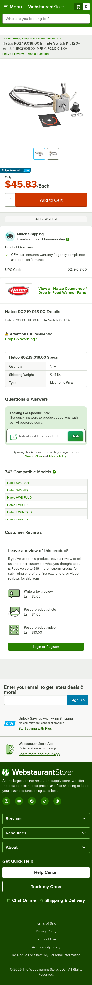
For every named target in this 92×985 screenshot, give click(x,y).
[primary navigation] (12, 6)
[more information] (68, 239)
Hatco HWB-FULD (19, 497)
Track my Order (46, 886)
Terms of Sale (46, 923)
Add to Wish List (46, 219)
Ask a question (38, 54)
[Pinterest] (57, 801)
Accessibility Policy (46, 947)
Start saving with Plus (35, 728)
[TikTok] (45, 801)
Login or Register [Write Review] (46, 647)
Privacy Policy (57, 456)
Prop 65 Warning (20, 339)
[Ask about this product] (46, 436)
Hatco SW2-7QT (18, 483)
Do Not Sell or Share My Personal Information (46, 955)
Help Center (46, 872)
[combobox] (46, 19)
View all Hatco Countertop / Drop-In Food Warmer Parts (62, 290)
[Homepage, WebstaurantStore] (46, 6)
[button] (39, 154)
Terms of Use (33, 456)
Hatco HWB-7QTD (19, 512)
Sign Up (78, 700)
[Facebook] (32, 801)
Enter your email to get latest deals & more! (44, 690)
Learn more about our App (39, 754)
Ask (75, 436)
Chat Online (21, 900)
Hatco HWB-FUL (18, 505)
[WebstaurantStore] (46, 772)
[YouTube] (19, 801)
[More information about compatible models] (54, 472)
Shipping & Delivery (62, 900)
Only (8, 177)
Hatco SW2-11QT (18, 490)
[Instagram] (6, 801)
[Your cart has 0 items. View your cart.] (82, 6)
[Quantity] (10, 200)
